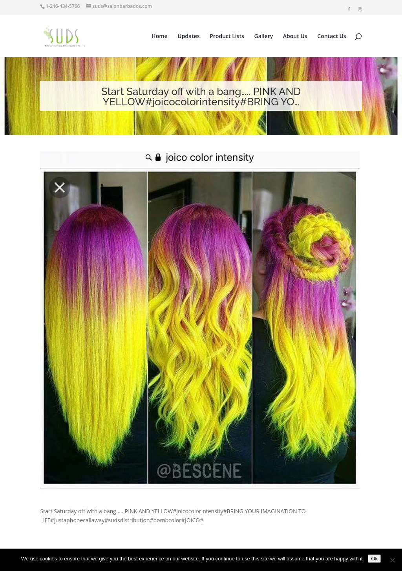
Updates (188, 36)
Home (160, 36)
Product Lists (227, 36)
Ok (374, 559)
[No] (392, 560)
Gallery (263, 36)
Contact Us (331, 36)
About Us (295, 36)
